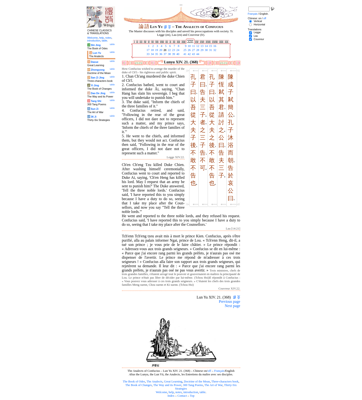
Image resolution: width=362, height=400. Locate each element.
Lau (256, 35)
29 (202, 50)
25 (185, 50)
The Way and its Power (167, 385)
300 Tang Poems (193, 385)
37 (165, 54)
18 (152, 50)
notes (178, 392)
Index (170, 395)
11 (193, 46)
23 (173, 50)
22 (169, 50)
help (171, 392)
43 (193, 54)
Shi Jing (95, 45)
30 (206, 50)
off (209, 370)
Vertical (258, 21)
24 (177, 50)
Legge (257, 32)
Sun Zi (94, 108)
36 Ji (93, 116)
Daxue (94, 61)
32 (214, 50)
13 (202, 46)
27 (193, 50)
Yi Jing (95, 85)
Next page (232, 306)
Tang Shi (96, 101)
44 (197, 54)
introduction (190, 392)
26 (189, 50)
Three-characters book (225, 381)
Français (219, 370)
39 (173, 54)
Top (192, 395)
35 (156, 54)
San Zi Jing (97, 77)
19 (156, 50)
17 (148, 50)
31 (210, 50)
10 (189, 46)
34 (152, 54)
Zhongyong (97, 69)
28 (197, 50)
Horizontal (259, 24)
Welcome (161, 392)
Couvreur (259, 39)
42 (189, 54)
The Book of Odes (134, 381)
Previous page (229, 301)
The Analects (154, 381)
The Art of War (213, 385)
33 (148, 54)
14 (206, 46)
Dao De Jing (98, 93)
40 (177, 54)
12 (197, 46)
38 (169, 54)
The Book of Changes (138, 385)
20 (160, 50)
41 (185, 54)
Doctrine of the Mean (197, 381)
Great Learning (173, 381)
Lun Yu (97, 52)
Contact (182, 395)
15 (210, 46)
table (203, 392)
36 (160, 54)
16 (214, 46)
